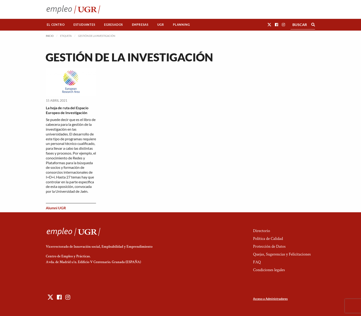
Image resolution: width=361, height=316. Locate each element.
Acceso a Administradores (270, 299)
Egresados (113, 24)
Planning (181, 24)
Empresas (140, 24)
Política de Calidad (268, 238)
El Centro (55, 24)
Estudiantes (84, 24)
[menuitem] (55, 25)
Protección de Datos (269, 246)
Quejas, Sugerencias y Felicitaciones (282, 254)
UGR (160, 24)
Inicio (50, 35)
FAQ (257, 262)
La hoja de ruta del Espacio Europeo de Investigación (67, 110)
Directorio (261, 230)
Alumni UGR (56, 208)
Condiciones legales (269, 270)
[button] (269, 24)
